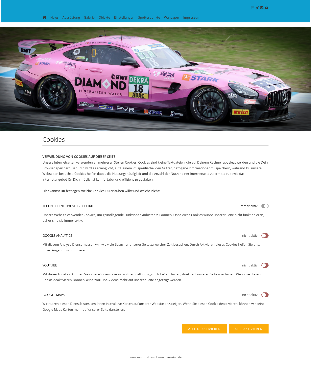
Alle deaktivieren (204, 329)
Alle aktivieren (249, 329)
